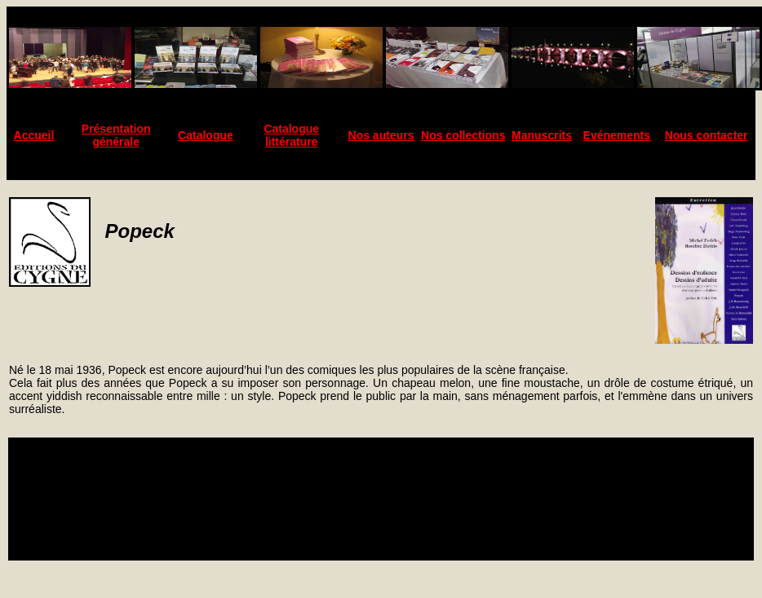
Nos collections (463, 135)
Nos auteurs (381, 135)
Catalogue (205, 135)
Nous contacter (706, 135)
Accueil (34, 135)
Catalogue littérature (291, 135)
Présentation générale (116, 135)
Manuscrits (542, 135)
